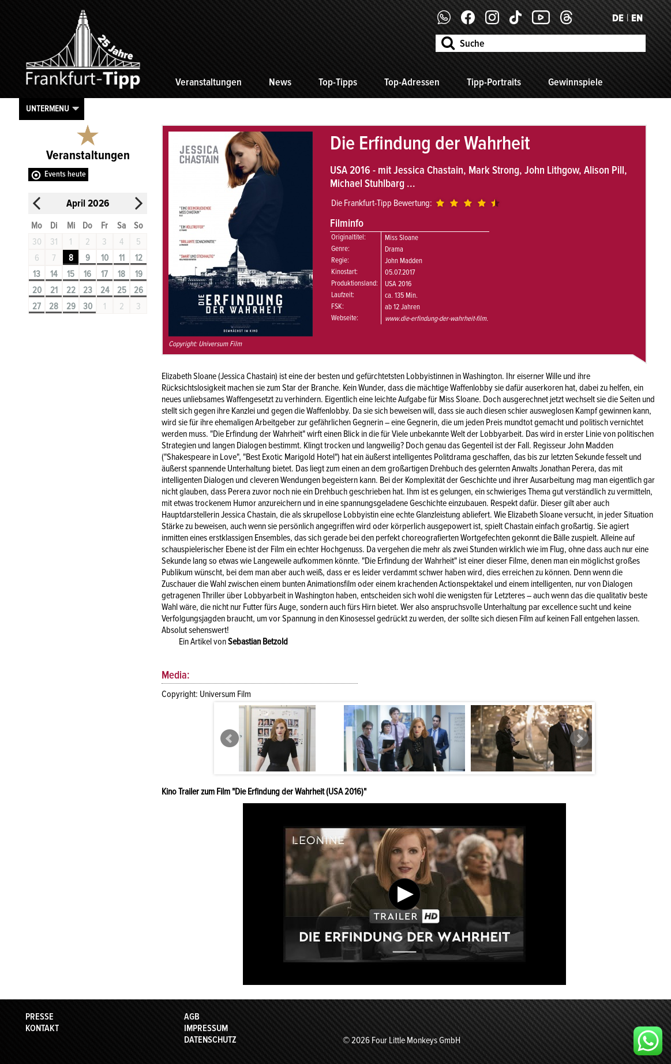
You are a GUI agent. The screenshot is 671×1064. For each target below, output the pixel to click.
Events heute (65, 174)
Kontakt (42, 1028)
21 (54, 290)
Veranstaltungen (208, 82)
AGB (192, 1016)
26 (138, 290)
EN (637, 18)
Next (579, 738)
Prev (229, 738)
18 (121, 274)
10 (104, 258)
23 (87, 290)
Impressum (206, 1028)
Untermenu (47, 108)
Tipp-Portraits (494, 82)
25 (121, 290)
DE (618, 18)
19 (139, 274)
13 (36, 274)
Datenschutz (210, 1040)
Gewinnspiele (575, 82)
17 (104, 274)
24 (104, 290)
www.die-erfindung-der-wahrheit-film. (436, 318)
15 (70, 274)
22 (71, 290)
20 (37, 290)
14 (53, 274)
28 (53, 306)
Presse (39, 1016)
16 (87, 274)
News (280, 82)
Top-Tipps (337, 82)
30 (87, 306)
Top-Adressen (412, 82)
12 (139, 258)
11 (122, 258)
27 (36, 306)
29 (71, 306)
